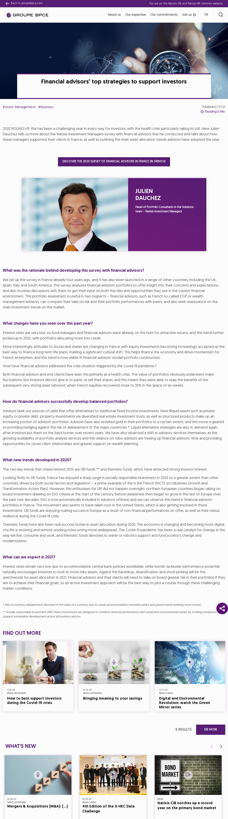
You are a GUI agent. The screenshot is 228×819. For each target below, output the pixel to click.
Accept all (131, 441)
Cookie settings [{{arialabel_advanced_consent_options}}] (92, 377)
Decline (96, 441)
